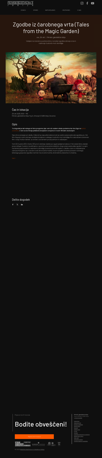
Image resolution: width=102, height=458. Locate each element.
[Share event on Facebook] (13, 204)
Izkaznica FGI (77, 423)
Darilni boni (77, 426)
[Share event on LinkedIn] (22, 204)
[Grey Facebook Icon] (87, 3)
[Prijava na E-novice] (34, 436)
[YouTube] (92, 3)
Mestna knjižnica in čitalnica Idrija (32, 449)
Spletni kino (77, 429)
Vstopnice (76, 421)
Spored (76, 428)
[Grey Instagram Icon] (82, 3)
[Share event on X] (17, 204)
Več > (14, 158)
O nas (75, 431)
